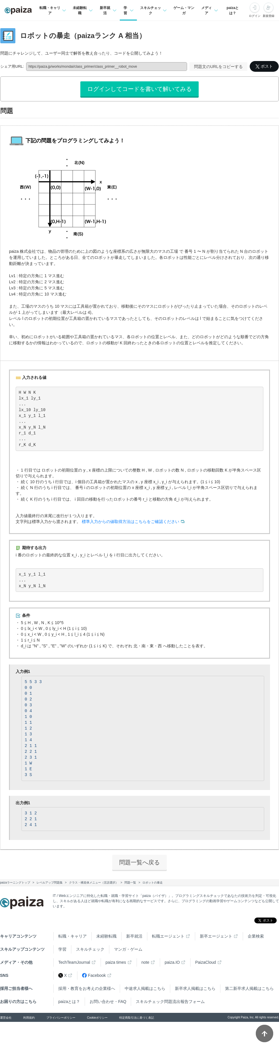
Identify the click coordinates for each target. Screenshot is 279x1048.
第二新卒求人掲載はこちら (249, 988)
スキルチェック (90, 949)
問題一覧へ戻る (139, 862)
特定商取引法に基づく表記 (136, 1017)
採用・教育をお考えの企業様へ (86, 988)
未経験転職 (106, 936)
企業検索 (256, 936)
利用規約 (29, 1017)
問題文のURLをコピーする (218, 66)
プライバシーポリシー (60, 1017)
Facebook (94, 975)
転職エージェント (168, 936)
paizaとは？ (233, 10)
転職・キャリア (72, 936)
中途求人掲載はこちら (145, 988)
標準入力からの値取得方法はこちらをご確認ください (130, 521)
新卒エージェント (216, 936)
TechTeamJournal (74, 962)
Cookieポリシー (97, 1017)
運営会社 (6, 1017)
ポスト (264, 66)
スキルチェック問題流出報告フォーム (170, 1001)
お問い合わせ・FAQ (108, 1001)
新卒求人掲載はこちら (195, 988)
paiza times (116, 962)
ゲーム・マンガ (183, 10)
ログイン (254, 15)
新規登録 (268, 15)
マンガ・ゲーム (128, 949)
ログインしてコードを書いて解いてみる (139, 89)
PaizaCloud (205, 962)
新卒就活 (134, 936)
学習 (62, 949)
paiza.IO (172, 962)
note (145, 962)
